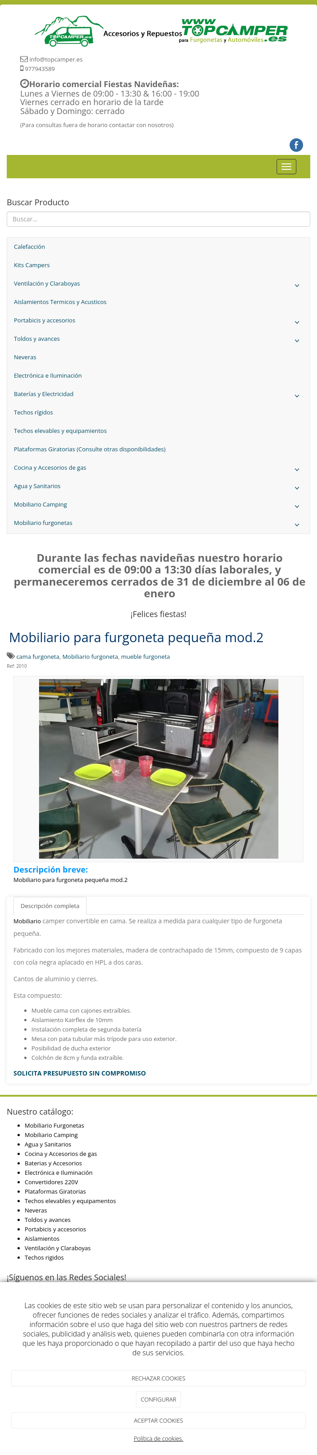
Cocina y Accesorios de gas (158, 470)
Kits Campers (32, 265)
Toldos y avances (158, 341)
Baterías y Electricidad (158, 396)
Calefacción (29, 246)
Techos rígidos (33, 412)
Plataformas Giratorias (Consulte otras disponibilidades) (90, 449)
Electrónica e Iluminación (48, 375)
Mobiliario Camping (158, 507)
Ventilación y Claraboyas (158, 286)
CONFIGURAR (158, 1399)
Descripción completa (50, 906)
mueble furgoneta (145, 657)
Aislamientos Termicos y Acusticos (60, 302)
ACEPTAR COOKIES (158, 1420)
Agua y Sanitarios (158, 488)
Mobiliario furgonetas (158, 525)
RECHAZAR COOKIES (158, 1378)
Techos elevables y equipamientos (60, 431)
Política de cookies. (158, 1438)
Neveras (25, 357)
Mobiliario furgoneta (90, 657)
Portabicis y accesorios (158, 323)
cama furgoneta (37, 657)
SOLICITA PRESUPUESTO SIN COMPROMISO (79, 1073)
